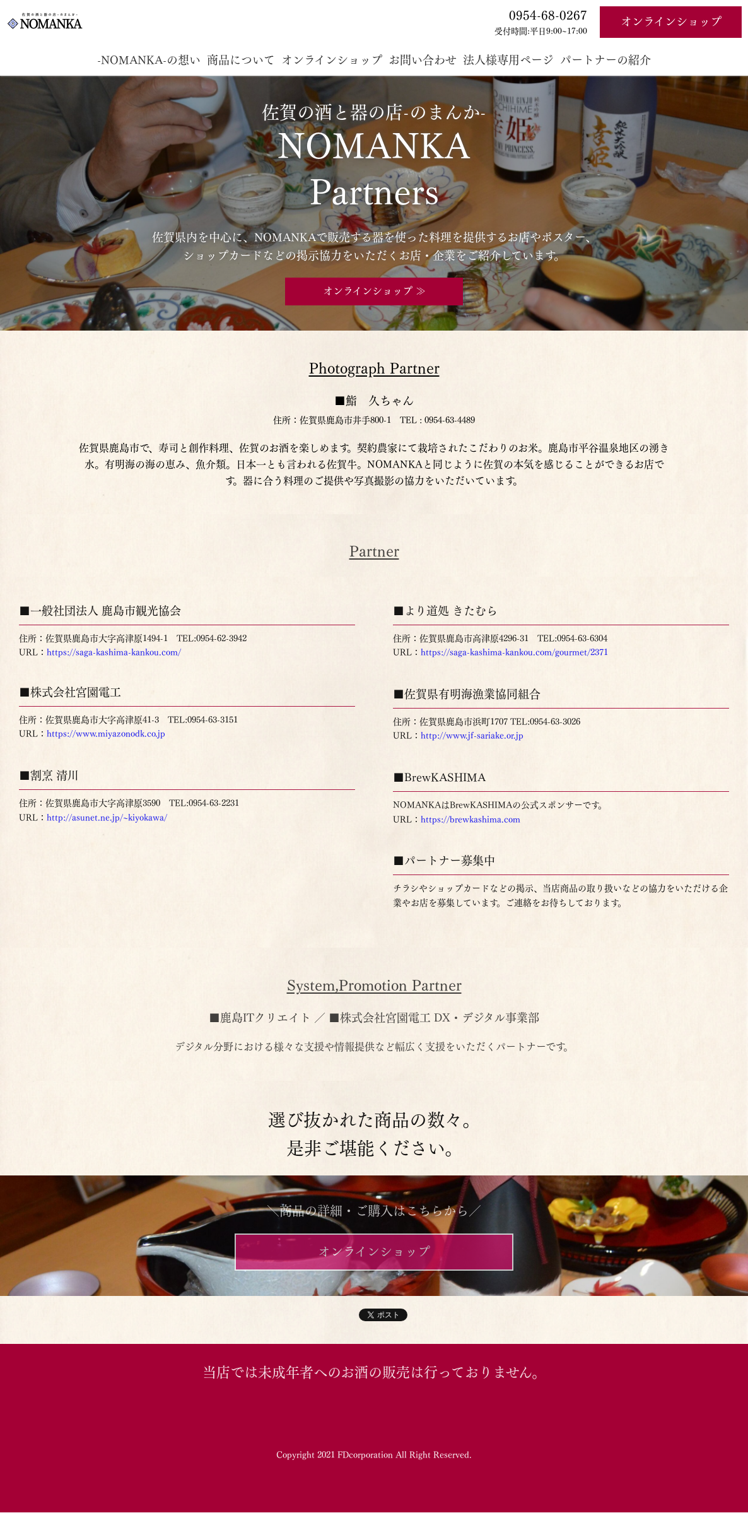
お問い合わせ (423, 60)
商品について (241, 60)
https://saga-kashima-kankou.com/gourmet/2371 (514, 652)
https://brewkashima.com (470, 819)
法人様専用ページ (508, 60)
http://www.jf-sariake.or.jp (472, 735)
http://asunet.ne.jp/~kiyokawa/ (107, 817)
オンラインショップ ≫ (374, 291)
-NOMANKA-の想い (149, 60)
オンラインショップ (671, 21)
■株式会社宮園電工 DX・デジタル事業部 (434, 1017)
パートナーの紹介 (605, 60)
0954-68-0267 (548, 15)
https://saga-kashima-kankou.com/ (114, 652)
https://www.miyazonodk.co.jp (106, 733)
